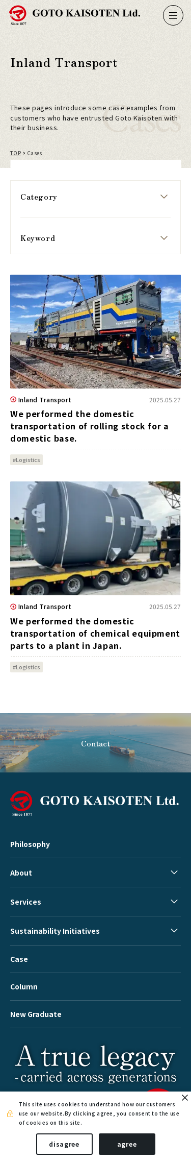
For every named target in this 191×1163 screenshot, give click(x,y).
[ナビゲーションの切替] (173, 15)
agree (127, 1144)
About (21, 872)
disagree (64, 1144)
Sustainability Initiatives (55, 931)
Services (25, 902)
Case (19, 959)
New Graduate (36, 1014)
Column (24, 986)
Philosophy (30, 844)
